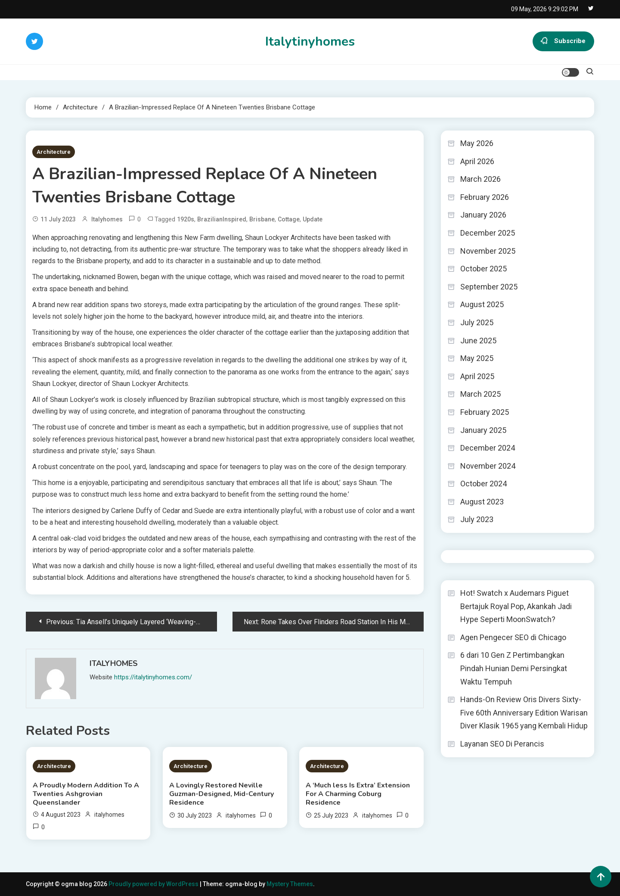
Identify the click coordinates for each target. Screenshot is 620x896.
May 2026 (476, 143)
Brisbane (262, 219)
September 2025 (489, 286)
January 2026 (483, 214)
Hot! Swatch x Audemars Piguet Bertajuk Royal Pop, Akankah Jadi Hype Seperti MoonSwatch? (516, 606)
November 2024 (487, 465)
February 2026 (484, 197)
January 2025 (483, 430)
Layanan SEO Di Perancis (502, 743)
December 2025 (487, 232)
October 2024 (483, 483)
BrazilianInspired (221, 219)
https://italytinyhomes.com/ (153, 677)
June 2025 (478, 340)
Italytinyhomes (310, 41)
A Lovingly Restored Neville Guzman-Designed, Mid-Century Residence (221, 794)
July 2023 (476, 519)
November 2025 (487, 250)
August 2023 (482, 501)
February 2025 (484, 412)
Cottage (289, 219)
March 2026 (480, 179)
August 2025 (482, 304)
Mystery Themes (290, 883)
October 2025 (483, 268)
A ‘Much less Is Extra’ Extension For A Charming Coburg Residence (358, 794)
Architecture (54, 152)
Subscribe (563, 41)
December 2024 (487, 447)
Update (312, 219)
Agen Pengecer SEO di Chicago (513, 637)
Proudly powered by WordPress (154, 883)
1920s (185, 219)
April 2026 (477, 161)
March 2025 (480, 393)
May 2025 (476, 358)
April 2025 (477, 376)
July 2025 (476, 322)
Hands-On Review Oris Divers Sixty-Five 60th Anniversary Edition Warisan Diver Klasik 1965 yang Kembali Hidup (524, 712)
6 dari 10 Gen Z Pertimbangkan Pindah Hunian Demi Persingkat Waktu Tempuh (513, 668)
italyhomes (107, 219)
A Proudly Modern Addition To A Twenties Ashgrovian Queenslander (86, 794)
